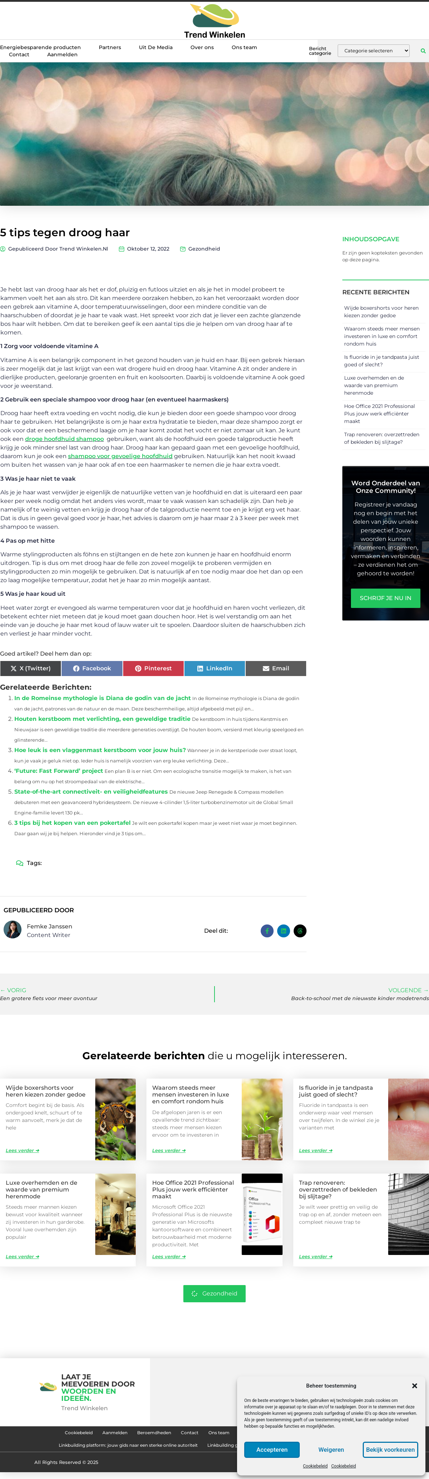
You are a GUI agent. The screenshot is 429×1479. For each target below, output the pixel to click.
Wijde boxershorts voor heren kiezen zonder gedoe (46, 1091)
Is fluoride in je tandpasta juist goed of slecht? (336, 1091)
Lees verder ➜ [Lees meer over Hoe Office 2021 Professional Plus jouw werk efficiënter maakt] (168, 1256)
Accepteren (272, 1450)
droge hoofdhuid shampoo (64, 439)
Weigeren (331, 1450)
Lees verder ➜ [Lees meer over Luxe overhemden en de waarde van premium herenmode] (22, 1256)
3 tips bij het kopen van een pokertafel (72, 822)
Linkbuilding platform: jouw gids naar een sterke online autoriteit (106, 1450)
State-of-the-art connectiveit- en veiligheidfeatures (91, 791)
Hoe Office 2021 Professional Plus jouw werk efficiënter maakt (379, 413)
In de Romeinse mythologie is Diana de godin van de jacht (102, 698)
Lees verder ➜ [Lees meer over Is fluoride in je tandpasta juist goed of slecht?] (315, 1150)
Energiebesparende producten (40, 47)
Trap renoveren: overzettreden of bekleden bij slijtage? (338, 1189)
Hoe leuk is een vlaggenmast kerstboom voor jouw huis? (100, 750)
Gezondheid (204, 249)
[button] (414, 1385)
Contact (19, 54)
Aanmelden (62, 54)
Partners (110, 47)
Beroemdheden (137, 1434)
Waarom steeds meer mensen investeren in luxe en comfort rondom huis (382, 336)
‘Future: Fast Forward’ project (58, 770)
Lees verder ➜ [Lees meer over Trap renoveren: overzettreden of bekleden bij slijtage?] (315, 1256)
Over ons (202, 47)
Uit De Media (156, 47)
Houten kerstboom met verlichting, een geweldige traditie (102, 718)
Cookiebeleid (315, 1466)
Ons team (244, 47)
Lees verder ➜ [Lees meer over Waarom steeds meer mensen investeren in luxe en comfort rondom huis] (168, 1150)
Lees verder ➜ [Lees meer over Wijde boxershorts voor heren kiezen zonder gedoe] (22, 1150)
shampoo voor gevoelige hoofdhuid (120, 456)
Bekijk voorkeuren (390, 1450)
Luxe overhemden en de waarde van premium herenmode (374, 385)
